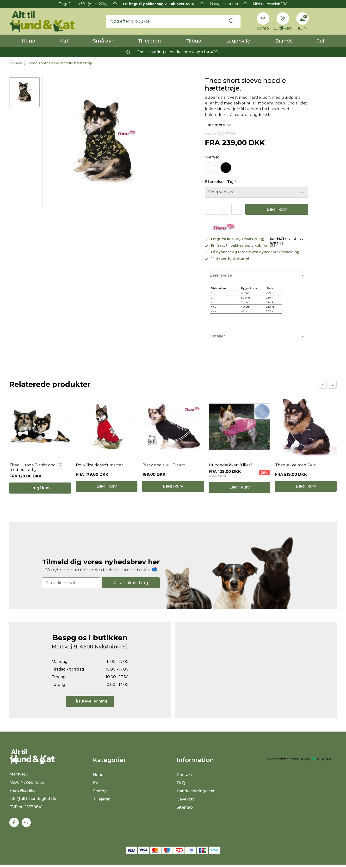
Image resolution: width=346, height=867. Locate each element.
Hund (29, 41)
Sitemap (185, 809)
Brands (284, 41)
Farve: (212, 157)
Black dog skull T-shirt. (164, 466)
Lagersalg (238, 41)
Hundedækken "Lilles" (230, 466)
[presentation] (323, 385)
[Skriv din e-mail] (71, 584)
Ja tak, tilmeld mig (130, 584)
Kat (64, 41)
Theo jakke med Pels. (295, 466)
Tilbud (193, 41)
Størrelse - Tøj (220, 181)
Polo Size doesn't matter (99, 466)
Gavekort (186, 801)
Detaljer (217, 336)
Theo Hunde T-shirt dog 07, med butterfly (35, 468)
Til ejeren (149, 41)
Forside (15, 63)
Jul (320, 41)
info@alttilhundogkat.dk (33, 801)
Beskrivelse (221, 275)
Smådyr (100, 792)
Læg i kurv (277, 209)
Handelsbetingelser (196, 792)
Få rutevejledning (90, 703)
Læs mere (218, 124)
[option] (24, 92)
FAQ (181, 784)
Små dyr (103, 41)
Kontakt (185, 776)
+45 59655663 (22, 793)
